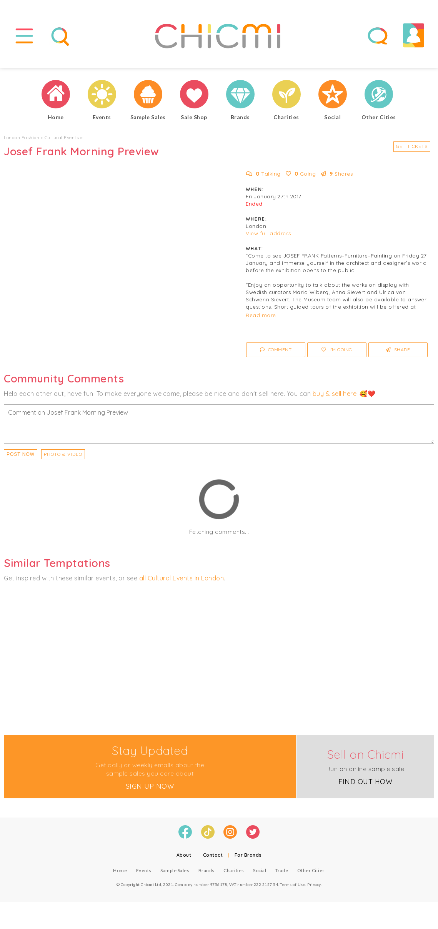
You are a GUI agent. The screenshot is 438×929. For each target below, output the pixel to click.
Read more (261, 315)
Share (398, 349)
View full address (268, 233)
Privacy (314, 884)
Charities (233, 870)
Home (120, 870)
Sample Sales (174, 870)
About (184, 855)
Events (144, 870)
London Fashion (21, 137)
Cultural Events (62, 137)
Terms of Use (292, 884)
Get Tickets (412, 146)
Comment (276, 349)
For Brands (248, 855)
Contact (213, 855)
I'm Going (336, 349)
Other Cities (311, 870)
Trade (281, 870)
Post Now (21, 454)
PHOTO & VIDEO (63, 454)
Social (259, 870)
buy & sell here (335, 393)
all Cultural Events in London (181, 578)
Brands (206, 870)
